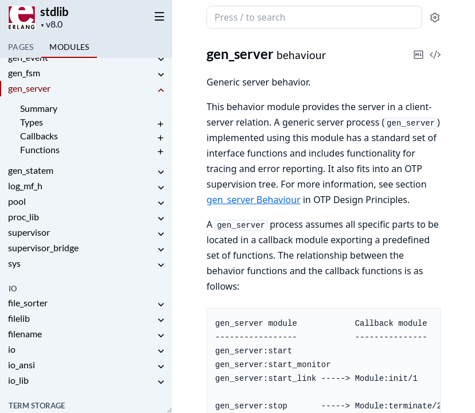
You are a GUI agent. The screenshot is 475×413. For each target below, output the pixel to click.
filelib (19, 318)
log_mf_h (25, 185)
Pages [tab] (20, 47)
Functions (40, 149)
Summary (38, 108)
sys (14, 263)
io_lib (18, 380)
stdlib (54, 11)
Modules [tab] (69, 47)
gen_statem (30, 170)
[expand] (160, 59)
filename (25, 333)
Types (31, 121)
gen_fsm (24, 72)
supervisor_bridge (43, 247)
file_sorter (28, 302)
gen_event (28, 57)
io (11, 349)
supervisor (29, 232)
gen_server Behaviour (254, 199)
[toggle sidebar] (157, 16)
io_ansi (21, 364)
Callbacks (39, 135)
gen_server (29, 88)
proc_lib (23, 216)
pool (17, 201)
